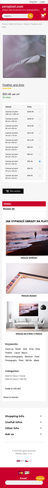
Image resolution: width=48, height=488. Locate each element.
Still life (23, 379)
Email (23, 478)
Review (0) (9, 209)
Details (7, 204)
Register (33, 2)
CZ (30, 461)
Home (4, 24)
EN (22, 461)
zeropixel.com (20, 8)
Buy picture (13, 190)
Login (42, 2)
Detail (26, 24)
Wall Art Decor (15, 24)
